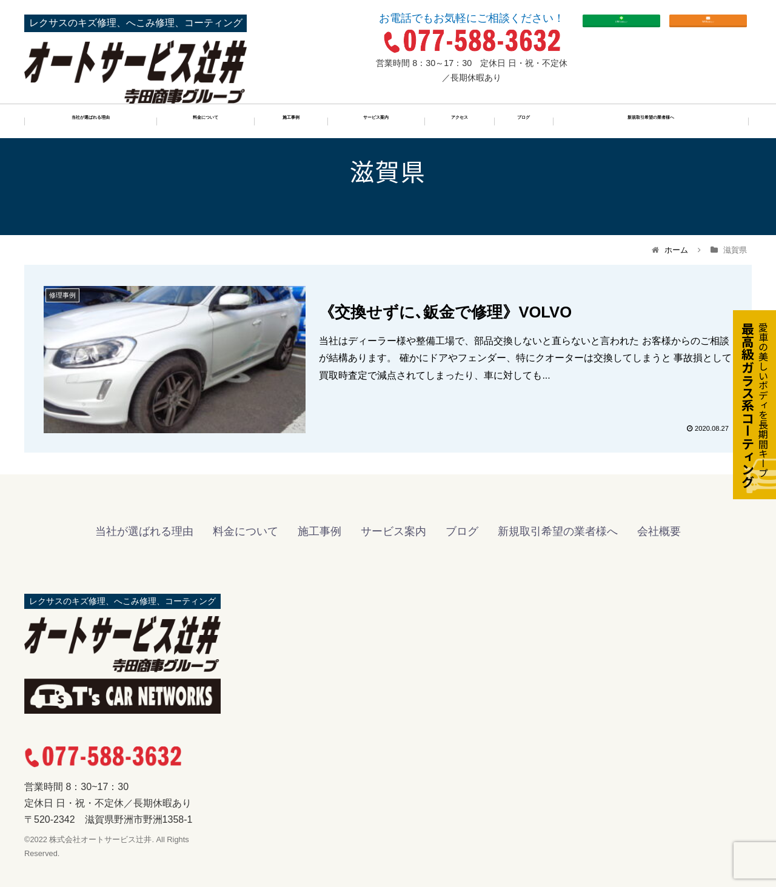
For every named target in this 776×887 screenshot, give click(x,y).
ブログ (523, 122)
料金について (205, 122)
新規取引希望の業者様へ (651, 122)
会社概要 (659, 531)
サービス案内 (376, 122)
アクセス (459, 122)
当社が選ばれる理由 (90, 122)
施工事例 (291, 122)
